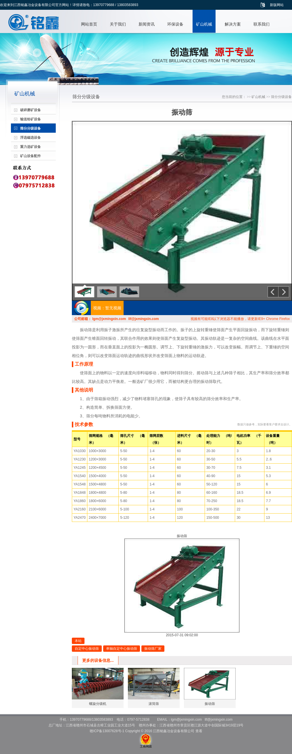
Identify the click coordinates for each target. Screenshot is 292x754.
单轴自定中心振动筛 (121, 649)
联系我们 (261, 24)
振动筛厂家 (153, 649)
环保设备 (175, 24)
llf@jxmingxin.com (143, 319)
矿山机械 (204, 24)
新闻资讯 (147, 24)
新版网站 (277, 5)
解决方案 (233, 24)
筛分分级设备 (281, 97)
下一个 (283, 291)
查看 (198, 731)
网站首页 (89, 24)
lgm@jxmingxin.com (109, 319)
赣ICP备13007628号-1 (107, 731)
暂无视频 (113, 308)
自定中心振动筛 (87, 649)
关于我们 (118, 24)
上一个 (273, 291)
